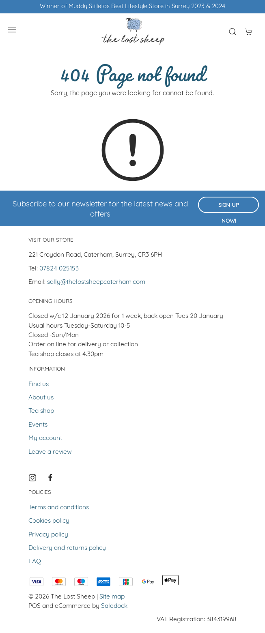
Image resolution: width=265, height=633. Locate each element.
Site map (112, 597)
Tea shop (41, 411)
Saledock (114, 606)
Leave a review (50, 452)
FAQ (34, 561)
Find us (38, 384)
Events (37, 425)
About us (41, 398)
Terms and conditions (58, 507)
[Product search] (232, 32)
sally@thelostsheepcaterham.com (96, 282)
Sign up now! (228, 208)
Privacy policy (48, 535)
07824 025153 (59, 269)
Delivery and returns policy (67, 548)
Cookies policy (48, 521)
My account (45, 438)
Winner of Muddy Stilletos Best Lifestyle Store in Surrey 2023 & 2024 (132, 7)
